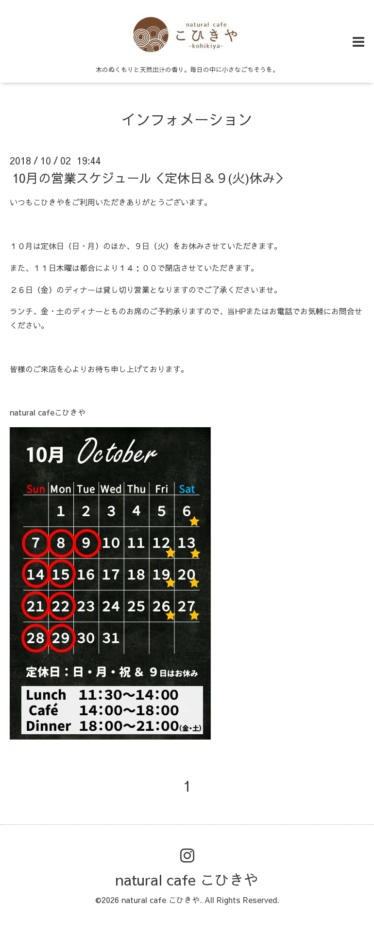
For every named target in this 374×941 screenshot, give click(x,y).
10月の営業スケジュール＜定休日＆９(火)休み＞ (150, 177)
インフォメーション (187, 119)
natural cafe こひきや (187, 879)
